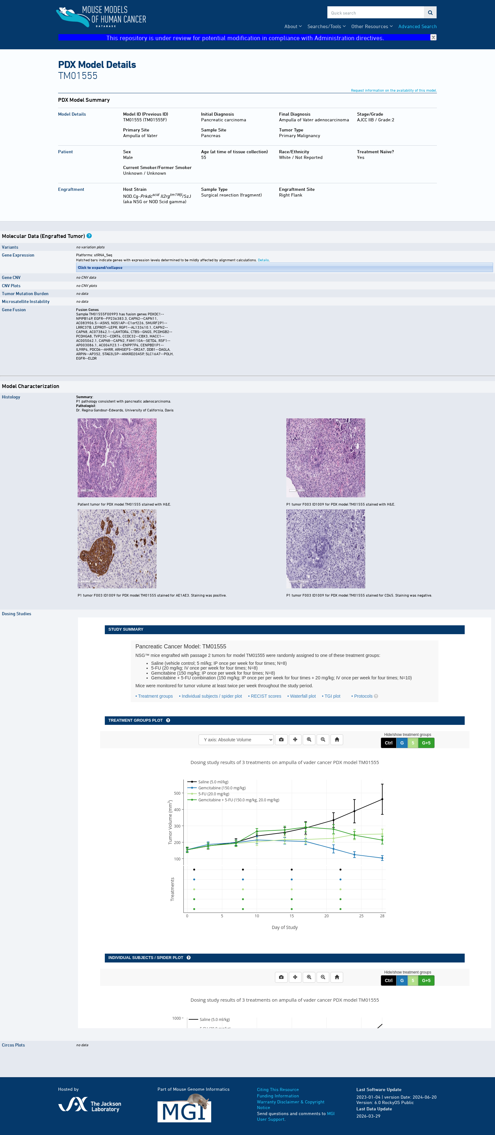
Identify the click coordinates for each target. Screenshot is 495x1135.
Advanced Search (417, 26)
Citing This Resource (278, 1089)
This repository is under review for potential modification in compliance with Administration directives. (271, 37)
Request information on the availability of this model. (394, 90)
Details (263, 260)
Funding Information (278, 1095)
